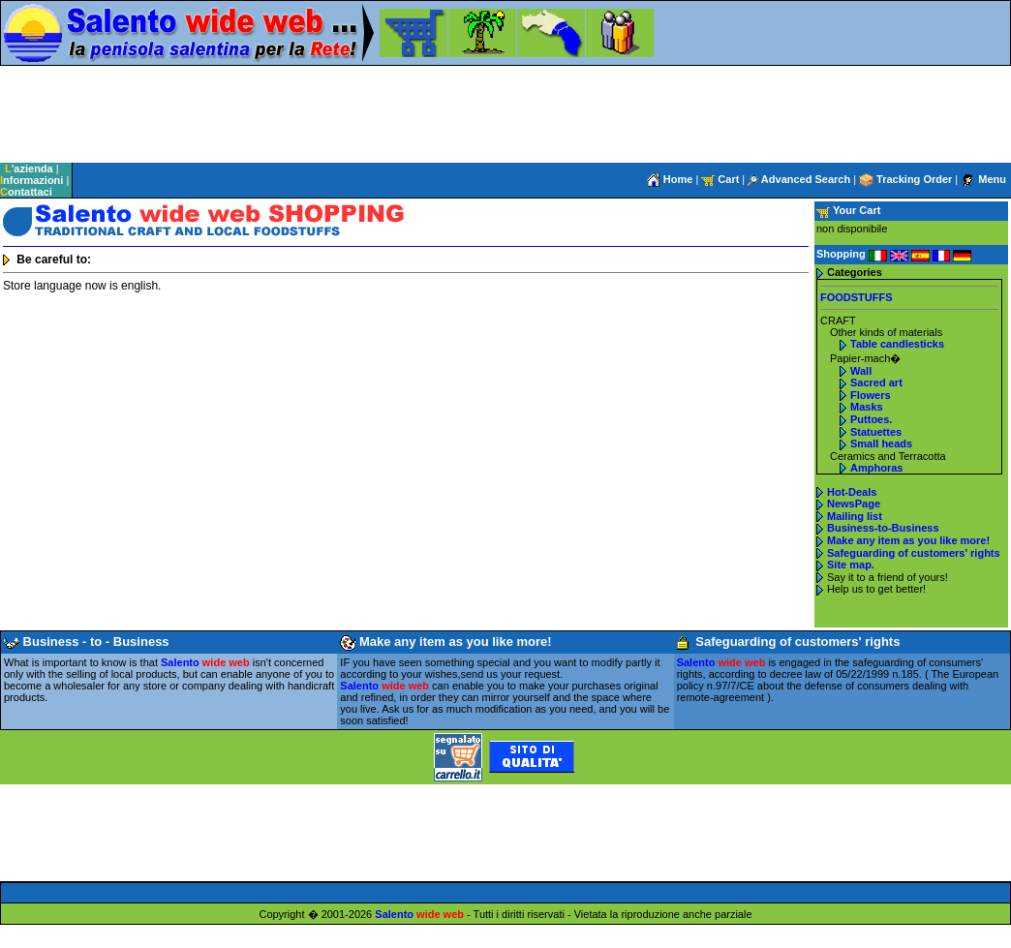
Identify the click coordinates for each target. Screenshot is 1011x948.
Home (670, 179)
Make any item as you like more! (908, 540)
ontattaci (26, 192)
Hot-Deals (851, 492)
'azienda (29, 168)
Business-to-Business (883, 528)
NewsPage (853, 503)
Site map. (850, 564)
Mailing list (854, 516)
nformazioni (31, 180)
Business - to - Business (86, 641)
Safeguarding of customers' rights (913, 553)
